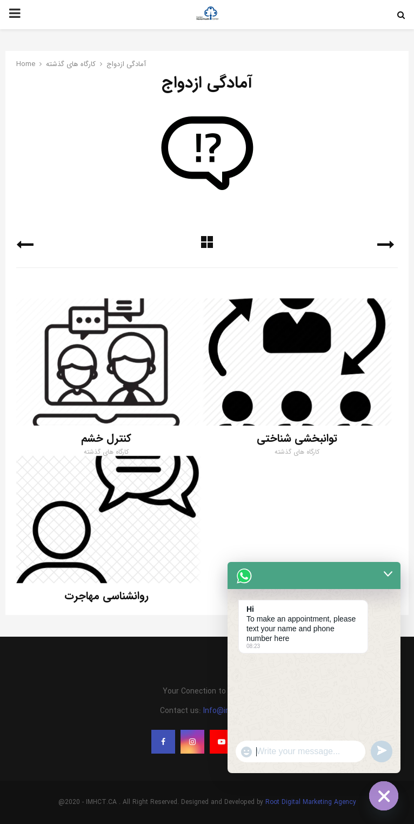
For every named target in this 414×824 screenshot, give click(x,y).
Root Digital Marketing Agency (310, 802)
